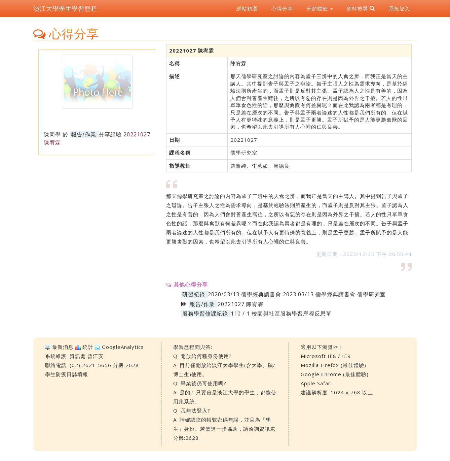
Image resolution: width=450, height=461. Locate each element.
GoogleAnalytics (123, 346)
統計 (87, 346)
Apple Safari (316, 383)
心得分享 (282, 8)
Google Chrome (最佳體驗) (335, 374)
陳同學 (52, 134)
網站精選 (247, 8)
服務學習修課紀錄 (205, 313)
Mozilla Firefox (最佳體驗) (333, 365)
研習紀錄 (193, 294)
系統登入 (399, 8)
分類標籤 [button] (319, 8)
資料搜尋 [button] (360, 8)
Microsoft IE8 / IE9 (326, 356)
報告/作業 (83, 134)
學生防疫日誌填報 (66, 374)
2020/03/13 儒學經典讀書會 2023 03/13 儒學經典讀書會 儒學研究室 (297, 294)
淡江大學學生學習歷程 (65, 8)
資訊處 (78, 356)
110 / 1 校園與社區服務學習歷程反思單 (281, 313)
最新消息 (63, 346)
